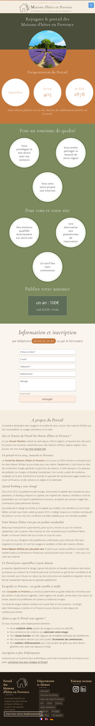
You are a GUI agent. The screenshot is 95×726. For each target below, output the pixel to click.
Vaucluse (44, 691)
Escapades (57, 715)
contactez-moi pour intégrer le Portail (28, 662)
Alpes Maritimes (47, 707)
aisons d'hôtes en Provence (51, 7)
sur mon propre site (35, 448)
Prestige (55, 711)
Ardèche (44, 711)
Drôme (58, 703)
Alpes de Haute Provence (51, 699)
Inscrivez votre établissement (23, 714)
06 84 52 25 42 (43, 341)
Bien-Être (44, 715)
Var (41, 703)
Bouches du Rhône (49, 695)
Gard (49, 703)
